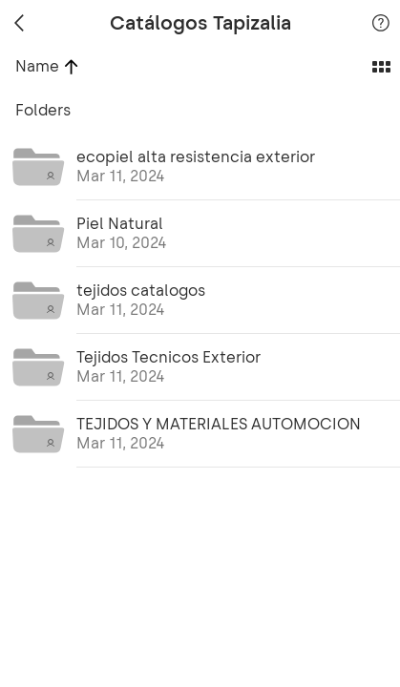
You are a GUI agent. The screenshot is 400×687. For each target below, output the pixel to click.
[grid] (200, 387)
